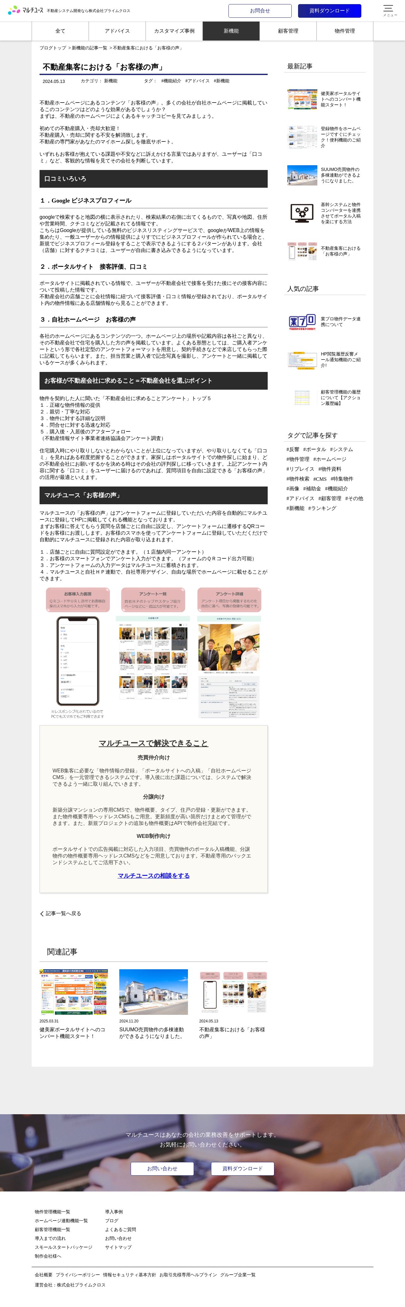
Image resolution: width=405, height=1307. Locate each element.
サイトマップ (118, 1247)
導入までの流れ (50, 1238)
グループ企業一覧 (238, 1274)
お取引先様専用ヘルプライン (188, 1274)
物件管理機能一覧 (52, 1211)
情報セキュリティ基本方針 (129, 1274)
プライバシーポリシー (78, 1274)
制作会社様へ (48, 1256)
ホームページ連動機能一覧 (61, 1220)
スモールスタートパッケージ (63, 1247)
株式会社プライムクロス (81, 1284)
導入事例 (114, 1211)
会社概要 (44, 1274)
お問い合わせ (162, 1168)
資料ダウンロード (242, 1168)
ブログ (111, 1220)
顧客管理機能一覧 (52, 1229)
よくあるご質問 (120, 1229)
